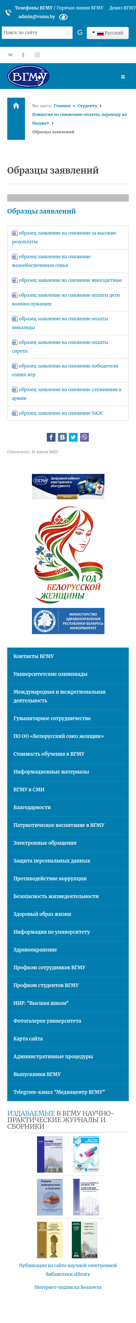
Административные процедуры (53, 1057)
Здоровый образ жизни (42, 914)
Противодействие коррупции (50, 879)
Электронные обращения (45, 843)
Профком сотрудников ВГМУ (49, 968)
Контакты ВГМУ (33, 656)
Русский (107, 33)
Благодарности (32, 807)
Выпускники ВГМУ (37, 1074)
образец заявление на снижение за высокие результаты (64, 237)
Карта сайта (28, 1039)
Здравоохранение (35, 950)
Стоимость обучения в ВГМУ (49, 754)
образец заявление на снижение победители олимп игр (65, 370)
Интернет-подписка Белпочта (68, 1287)
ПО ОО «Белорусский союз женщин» (58, 736)
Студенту (87, 105)
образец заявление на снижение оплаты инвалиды (60, 323)
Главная (62, 105)
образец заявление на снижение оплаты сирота (60, 346)
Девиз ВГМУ (123, 8)
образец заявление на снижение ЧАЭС (58, 413)
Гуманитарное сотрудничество (52, 718)
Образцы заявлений (41, 211)
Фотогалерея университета (47, 1021)
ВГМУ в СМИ (29, 790)
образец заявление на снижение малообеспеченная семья (51, 260)
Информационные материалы (51, 772)
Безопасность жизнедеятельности (56, 896)
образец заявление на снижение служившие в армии (66, 393)
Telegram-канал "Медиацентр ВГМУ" (59, 1092)
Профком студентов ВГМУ (46, 985)
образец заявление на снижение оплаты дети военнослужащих (66, 299)
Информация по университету (51, 932)
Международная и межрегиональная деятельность (59, 696)
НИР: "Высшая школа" (41, 1003)
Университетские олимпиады (50, 674)
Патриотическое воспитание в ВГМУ (58, 825)
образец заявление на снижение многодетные (67, 280)
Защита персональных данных (51, 861)
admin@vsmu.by (36, 16)
